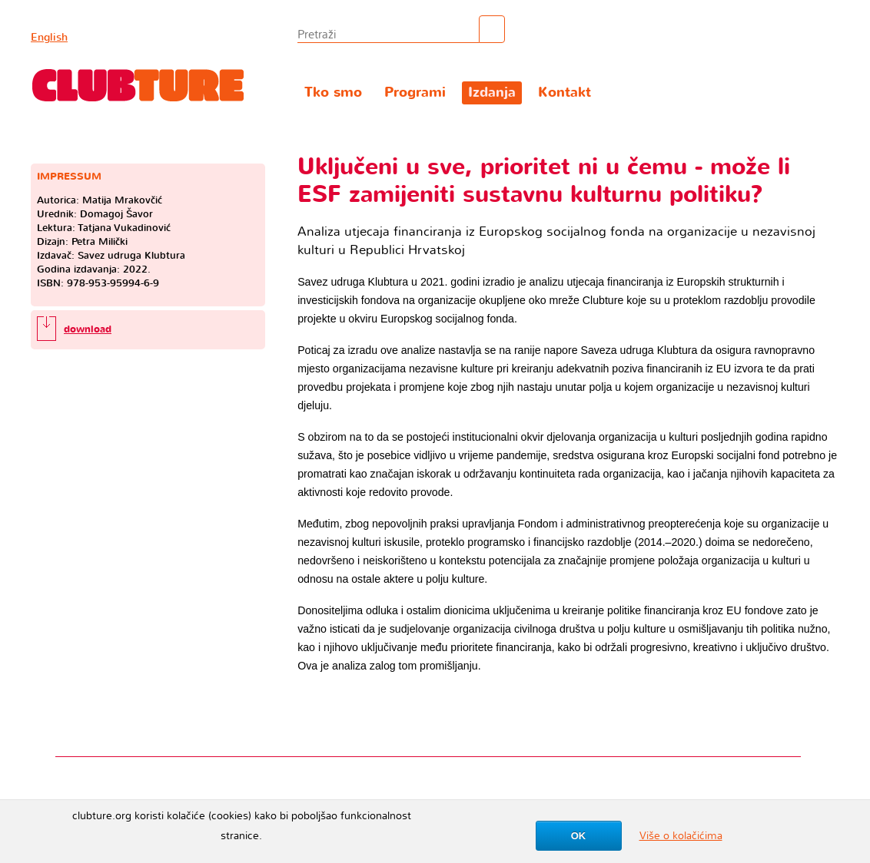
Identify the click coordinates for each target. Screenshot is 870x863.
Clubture (138, 85)
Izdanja (492, 92)
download (87, 329)
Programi (415, 92)
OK (578, 836)
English (49, 37)
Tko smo (333, 92)
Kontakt (564, 92)
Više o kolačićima (680, 835)
